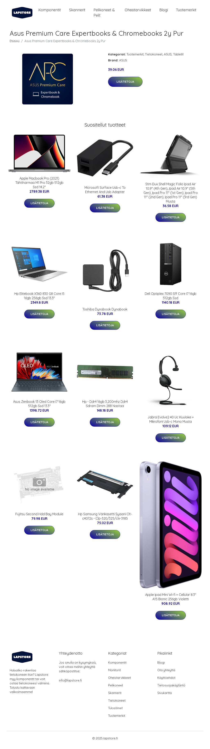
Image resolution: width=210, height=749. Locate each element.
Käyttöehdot (166, 681)
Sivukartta (164, 697)
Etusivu (14, 44)
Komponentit (49, 11)
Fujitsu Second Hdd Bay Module (39, 517)
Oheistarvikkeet (138, 11)
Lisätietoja (125, 85)
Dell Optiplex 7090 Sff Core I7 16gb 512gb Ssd (170, 299)
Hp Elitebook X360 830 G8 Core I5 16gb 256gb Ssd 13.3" (39, 299)
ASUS (168, 58)
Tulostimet (115, 712)
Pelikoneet (115, 689)
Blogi (163, 11)
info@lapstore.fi (70, 684)
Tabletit (178, 58)
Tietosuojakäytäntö (171, 689)
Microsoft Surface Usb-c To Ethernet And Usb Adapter (105, 193)
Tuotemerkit (186, 11)
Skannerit (77, 11)
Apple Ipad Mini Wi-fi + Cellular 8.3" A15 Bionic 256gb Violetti (170, 600)
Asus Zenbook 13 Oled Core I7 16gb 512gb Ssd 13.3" (39, 407)
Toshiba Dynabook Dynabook (104, 313)
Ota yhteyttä (166, 674)
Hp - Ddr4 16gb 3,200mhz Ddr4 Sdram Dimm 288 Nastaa (105, 407)
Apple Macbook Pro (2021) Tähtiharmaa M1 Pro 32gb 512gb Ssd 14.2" (39, 186)
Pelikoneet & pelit (104, 14)
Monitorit (114, 674)
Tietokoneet (153, 58)
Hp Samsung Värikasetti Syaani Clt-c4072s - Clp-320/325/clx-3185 (105, 519)
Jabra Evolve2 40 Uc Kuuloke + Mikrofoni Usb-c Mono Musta (170, 423)
